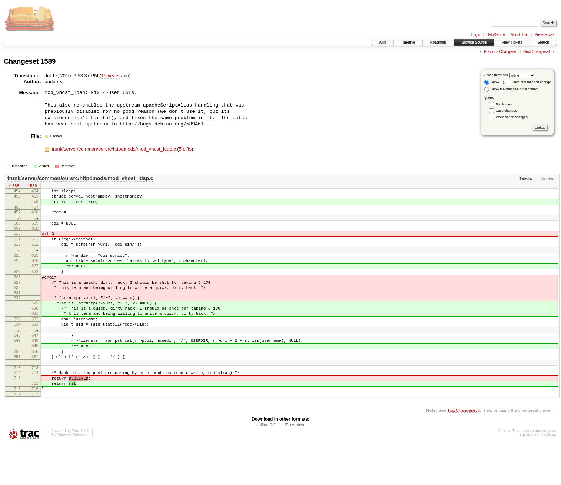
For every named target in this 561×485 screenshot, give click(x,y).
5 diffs (185, 149)
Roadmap (438, 42)
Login (475, 35)
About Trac (519, 35)
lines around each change (526, 82)
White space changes (512, 117)
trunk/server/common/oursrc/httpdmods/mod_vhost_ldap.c (114, 149)
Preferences (545, 35)
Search (543, 42)
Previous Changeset (500, 52)
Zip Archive (295, 464)
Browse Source (474, 42)
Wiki (382, 42)
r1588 (14, 186)
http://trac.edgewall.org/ (538, 475)
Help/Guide (495, 35)
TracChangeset (462, 450)
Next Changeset (536, 52)
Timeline (408, 42)
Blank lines (504, 104)
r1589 (31, 186)
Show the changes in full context (511, 89)
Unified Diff (266, 464)
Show (491, 82)
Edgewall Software (71, 475)
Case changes (506, 110)
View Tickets (512, 42)
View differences (496, 75)
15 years (110, 75)
